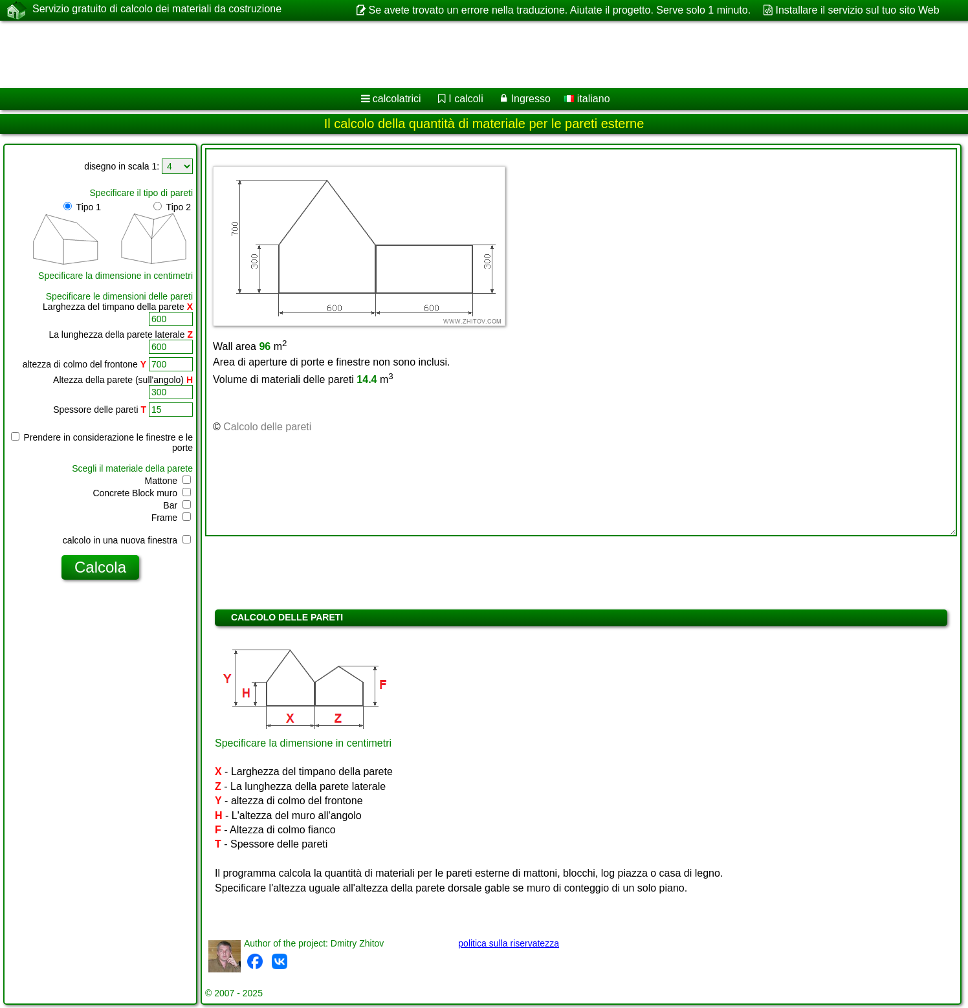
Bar (177, 505)
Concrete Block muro (142, 493)
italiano (587, 98)
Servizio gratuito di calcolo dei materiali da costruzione (156, 9)
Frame (171, 517)
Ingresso (531, 98)
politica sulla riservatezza (508, 943)
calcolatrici (397, 98)
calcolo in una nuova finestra (127, 540)
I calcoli (465, 98)
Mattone (168, 481)
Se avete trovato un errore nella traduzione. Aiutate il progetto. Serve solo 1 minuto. (560, 10)
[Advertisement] (393, 54)
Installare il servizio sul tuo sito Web (858, 10)
